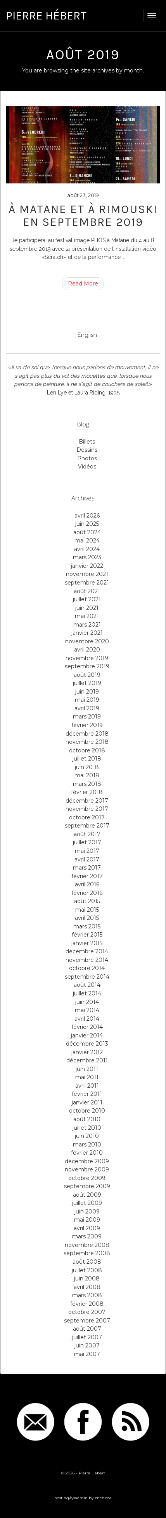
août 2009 (87, 1194)
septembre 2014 (87, 976)
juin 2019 (87, 691)
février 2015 (87, 934)
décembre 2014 (87, 951)
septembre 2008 (87, 1253)
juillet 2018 (87, 758)
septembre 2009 (87, 1186)
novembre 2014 (87, 959)
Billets (87, 441)
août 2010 (86, 1119)
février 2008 (87, 1303)
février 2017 (87, 876)
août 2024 (87, 532)
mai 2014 (87, 1010)
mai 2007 (87, 1354)
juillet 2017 (87, 842)
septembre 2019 (87, 666)
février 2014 (87, 1026)
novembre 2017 (87, 808)
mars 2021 (87, 624)
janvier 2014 (87, 1035)
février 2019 (87, 725)
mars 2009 (87, 1236)
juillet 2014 (87, 993)
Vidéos (87, 466)
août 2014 (87, 984)
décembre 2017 (87, 800)
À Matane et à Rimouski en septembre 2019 (83, 215)
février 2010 (87, 1152)
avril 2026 (87, 515)
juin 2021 (87, 607)
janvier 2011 (87, 1102)
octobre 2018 (87, 750)
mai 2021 (87, 616)
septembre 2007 (87, 1320)
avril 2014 (86, 1018)
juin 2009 (87, 1211)
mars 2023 (87, 557)
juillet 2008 (87, 1270)
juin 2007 (87, 1345)
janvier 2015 (86, 943)
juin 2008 (87, 1278)
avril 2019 (86, 708)
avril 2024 (87, 549)
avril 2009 (87, 1228)
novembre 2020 (87, 641)
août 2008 (87, 1261)
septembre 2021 (87, 582)
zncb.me (103, 1497)
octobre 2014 (87, 968)
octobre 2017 (87, 817)
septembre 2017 (87, 825)
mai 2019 (87, 699)
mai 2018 (86, 775)
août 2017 (87, 834)
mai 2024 (87, 540)
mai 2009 (87, 1219)
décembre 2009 (87, 1161)
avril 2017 (86, 859)
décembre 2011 (87, 1060)
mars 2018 (87, 783)
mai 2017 (87, 850)
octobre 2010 (87, 1110)
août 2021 (87, 591)
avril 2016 (87, 884)
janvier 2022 (87, 565)
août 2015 (87, 901)
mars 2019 (87, 716)
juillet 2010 (87, 1127)
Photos (87, 458)
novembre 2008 (87, 1245)
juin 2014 (87, 1002)
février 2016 (86, 892)
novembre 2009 (87, 1169)
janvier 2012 (87, 1052)
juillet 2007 (87, 1337)
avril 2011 (87, 1085)
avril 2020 (87, 649)
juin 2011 (87, 1068)
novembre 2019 (87, 658)
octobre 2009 (86, 1178)
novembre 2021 (87, 574)
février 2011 (87, 1093)
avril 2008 (87, 1287)
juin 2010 (87, 1135)
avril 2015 (87, 917)
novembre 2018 (87, 741)
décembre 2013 (87, 1043)
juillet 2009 (87, 1202)
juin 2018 (87, 767)
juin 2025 (87, 523)
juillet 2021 (87, 599)
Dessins (86, 449)
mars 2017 (87, 867)
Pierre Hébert (46, 16)
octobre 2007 (86, 1311)
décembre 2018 (87, 733)
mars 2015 (86, 926)
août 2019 (87, 674)
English (87, 334)
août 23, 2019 (83, 195)
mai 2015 (87, 909)
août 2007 (87, 1328)
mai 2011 (87, 1077)
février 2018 (87, 792)
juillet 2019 (87, 683)
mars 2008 (87, 1295)
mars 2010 (87, 1144)
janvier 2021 (87, 632)
